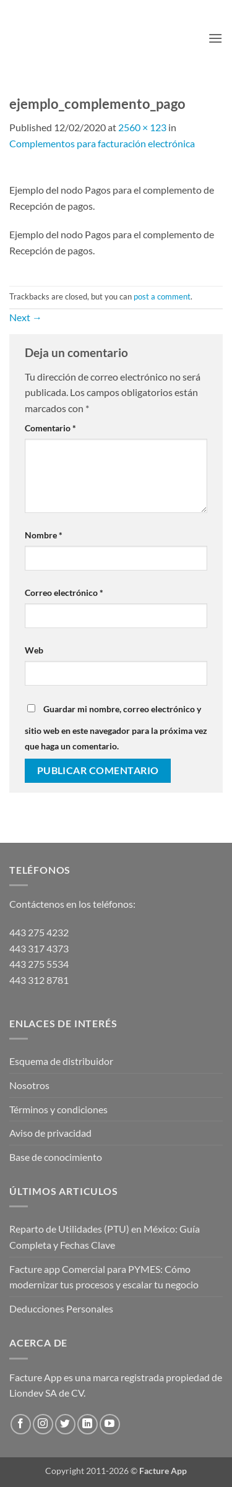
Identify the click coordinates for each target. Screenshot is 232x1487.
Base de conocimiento (55, 1157)
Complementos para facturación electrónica (102, 143)
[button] (215, 38)
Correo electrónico (64, 592)
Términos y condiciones (58, 1109)
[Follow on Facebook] (21, 1424)
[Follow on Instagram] (43, 1424)
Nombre (43, 535)
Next (25, 317)
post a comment (162, 296)
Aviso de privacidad (50, 1133)
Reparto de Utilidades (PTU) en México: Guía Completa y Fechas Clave (104, 1237)
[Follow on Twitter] (65, 1424)
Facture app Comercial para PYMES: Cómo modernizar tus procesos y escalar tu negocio (104, 1277)
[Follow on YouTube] (110, 1424)
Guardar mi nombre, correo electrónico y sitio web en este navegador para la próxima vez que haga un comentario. (116, 728)
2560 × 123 (142, 127)
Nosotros (29, 1085)
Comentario (50, 428)
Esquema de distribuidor (61, 1061)
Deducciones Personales (61, 1308)
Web (34, 650)
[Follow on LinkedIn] (87, 1424)
